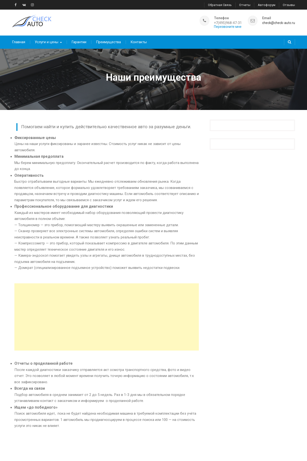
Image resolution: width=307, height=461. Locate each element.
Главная (18, 42)
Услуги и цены (46, 42)
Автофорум (266, 5)
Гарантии (78, 42)
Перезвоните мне (228, 26)
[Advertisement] (106, 317)
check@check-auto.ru (278, 23)
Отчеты (244, 5)
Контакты (138, 42)
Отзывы (289, 5)
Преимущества (108, 42)
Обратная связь (220, 5)
